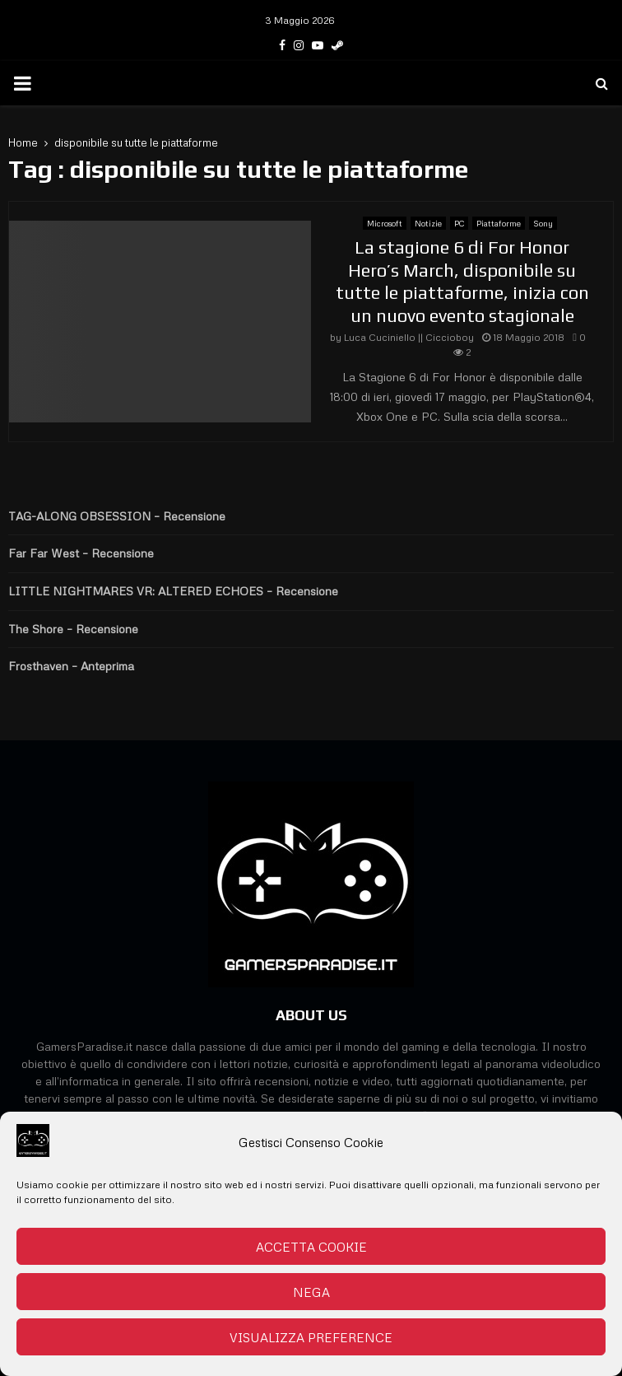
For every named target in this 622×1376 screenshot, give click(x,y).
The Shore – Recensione (73, 629)
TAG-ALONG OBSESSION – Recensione (116, 516)
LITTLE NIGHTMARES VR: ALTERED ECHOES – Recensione (173, 591)
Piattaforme (498, 223)
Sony (543, 223)
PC (459, 223)
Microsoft (384, 223)
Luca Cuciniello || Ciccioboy (409, 337)
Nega (311, 1292)
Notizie (428, 223)
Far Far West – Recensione (81, 553)
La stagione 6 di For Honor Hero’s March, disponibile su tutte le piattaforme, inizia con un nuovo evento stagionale (462, 281)
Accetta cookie (311, 1246)
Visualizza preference (311, 1337)
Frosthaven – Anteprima (71, 666)
